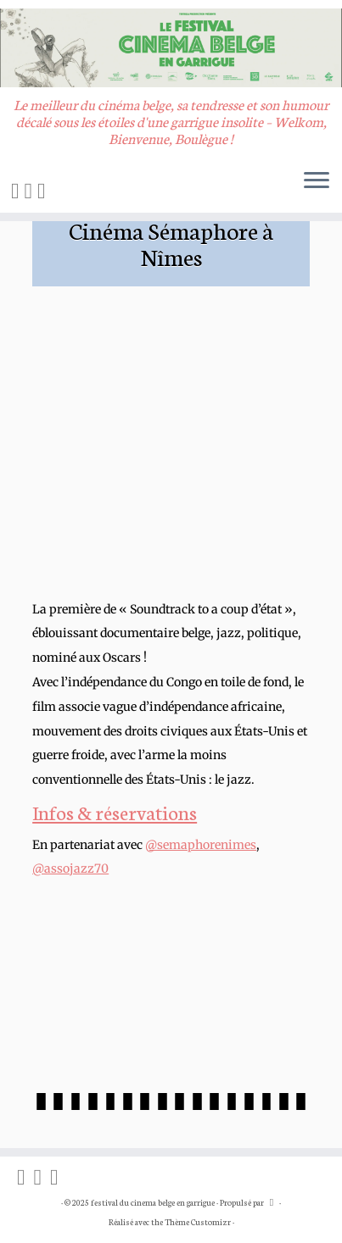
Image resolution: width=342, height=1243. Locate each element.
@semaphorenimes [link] (200, 844)
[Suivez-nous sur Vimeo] (44, 189)
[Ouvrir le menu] (316, 182)
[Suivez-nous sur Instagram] (31, 189)
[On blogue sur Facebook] (18, 189)
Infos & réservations (114, 811)
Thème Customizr (198, 1222)
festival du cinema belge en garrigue (153, 1202)
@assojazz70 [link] (70, 868)
